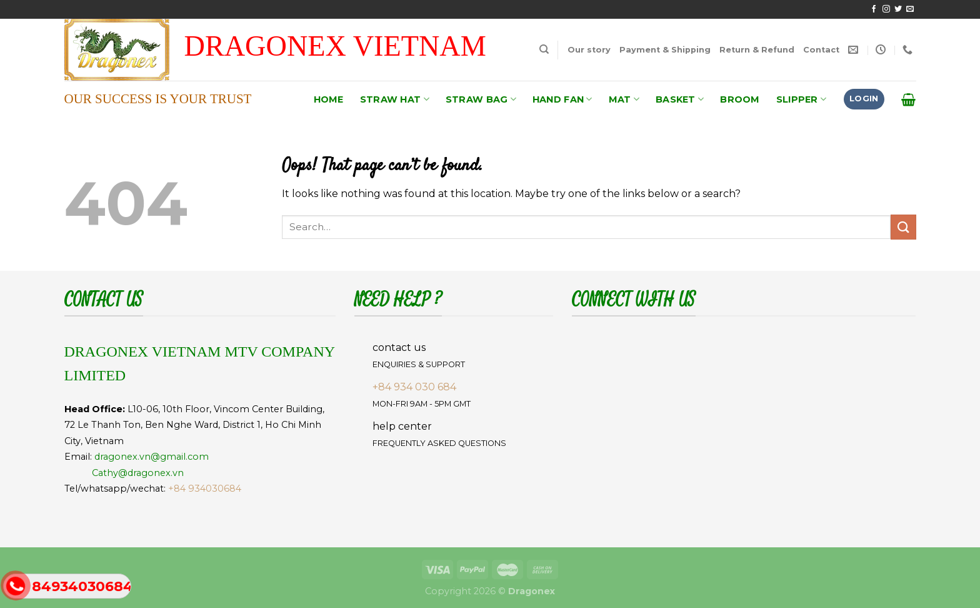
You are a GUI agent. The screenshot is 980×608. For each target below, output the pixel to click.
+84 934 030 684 (414, 387)
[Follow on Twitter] (898, 9)
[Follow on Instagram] (886, 9)
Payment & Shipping (665, 49)
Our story (589, 49)
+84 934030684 (204, 488)
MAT (624, 99)
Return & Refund (756, 49)
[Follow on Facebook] (874, 9)
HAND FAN (562, 99)
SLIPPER (801, 99)
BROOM (739, 99)
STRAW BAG (481, 99)
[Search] (544, 49)
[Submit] (903, 227)
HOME (329, 99)
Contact (821, 49)
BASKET (680, 99)
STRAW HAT (394, 99)
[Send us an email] (910, 9)
